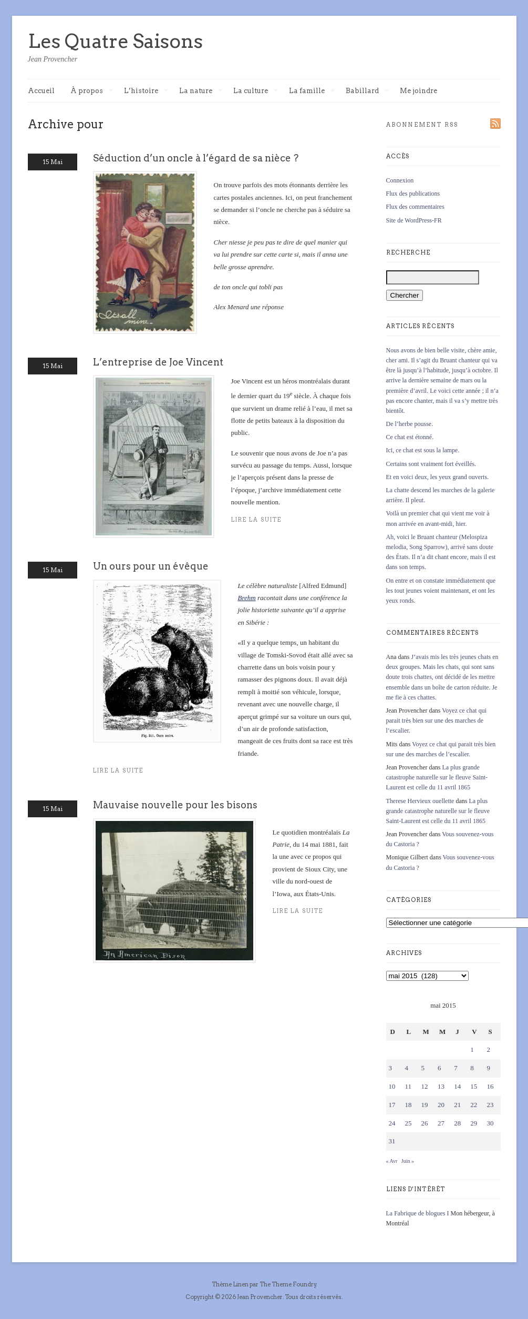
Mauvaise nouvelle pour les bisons (175, 804)
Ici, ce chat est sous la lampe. (423, 450)
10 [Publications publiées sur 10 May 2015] (392, 1086)
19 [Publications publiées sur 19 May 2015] (424, 1105)
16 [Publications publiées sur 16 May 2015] (489, 1086)
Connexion (400, 180)
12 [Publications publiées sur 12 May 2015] (424, 1086)
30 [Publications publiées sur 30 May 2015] (489, 1123)
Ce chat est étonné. (410, 437)
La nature (201, 91)
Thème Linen (231, 1284)
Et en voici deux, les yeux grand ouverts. (437, 477)
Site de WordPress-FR (414, 220)
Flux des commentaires (415, 206)
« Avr (392, 1161)
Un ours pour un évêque (151, 566)
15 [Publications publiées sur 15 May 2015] (473, 1086)
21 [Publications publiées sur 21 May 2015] (457, 1105)
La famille (312, 91)
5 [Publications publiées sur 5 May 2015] (423, 1068)
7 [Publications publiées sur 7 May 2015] (456, 1068)
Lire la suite (256, 519)
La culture (255, 91)
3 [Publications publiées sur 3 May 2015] (390, 1068)
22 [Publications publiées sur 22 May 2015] (473, 1105)
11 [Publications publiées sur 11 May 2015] (408, 1086)
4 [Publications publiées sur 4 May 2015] (407, 1068)
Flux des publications (413, 193)
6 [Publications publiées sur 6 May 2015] (439, 1068)
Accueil (41, 91)
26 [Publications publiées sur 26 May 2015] (424, 1123)
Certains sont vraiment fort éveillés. (431, 464)
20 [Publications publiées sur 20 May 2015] (441, 1105)
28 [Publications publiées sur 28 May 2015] (457, 1123)
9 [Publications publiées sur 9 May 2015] (488, 1068)
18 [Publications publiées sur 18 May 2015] (408, 1105)
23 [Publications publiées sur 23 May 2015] (489, 1105)
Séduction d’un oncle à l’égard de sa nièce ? (195, 158)
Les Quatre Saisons (115, 41)
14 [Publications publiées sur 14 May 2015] (457, 1086)
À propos (91, 91)
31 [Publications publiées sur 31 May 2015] (392, 1141)
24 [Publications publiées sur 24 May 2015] (392, 1123)
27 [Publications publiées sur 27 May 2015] (441, 1123)
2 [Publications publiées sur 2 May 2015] (488, 1049)
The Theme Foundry (288, 1284)
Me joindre (418, 91)
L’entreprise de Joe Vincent (158, 362)
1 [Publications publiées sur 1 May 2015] (472, 1049)
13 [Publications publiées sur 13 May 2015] (441, 1086)
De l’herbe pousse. (409, 424)
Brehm (247, 598)
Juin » (407, 1161)
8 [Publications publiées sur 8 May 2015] (472, 1068)
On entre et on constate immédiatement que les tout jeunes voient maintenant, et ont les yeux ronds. (441, 590)
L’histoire (146, 91)
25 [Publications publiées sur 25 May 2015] (408, 1123)
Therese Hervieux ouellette (420, 801)
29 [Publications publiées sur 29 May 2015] (473, 1123)
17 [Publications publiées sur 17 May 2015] (392, 1105)
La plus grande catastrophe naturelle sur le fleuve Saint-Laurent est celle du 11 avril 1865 (437, 777)
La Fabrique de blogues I (417, 1213)
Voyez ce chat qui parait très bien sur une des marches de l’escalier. (436, 720)
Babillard (367, 91)
